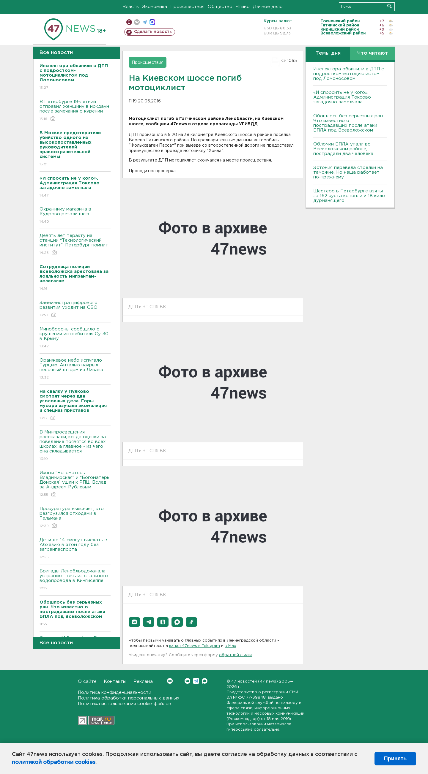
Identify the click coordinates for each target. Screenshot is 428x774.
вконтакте (137, 22)
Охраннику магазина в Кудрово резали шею (75, 215)
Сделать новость (153, 32)
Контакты (115, 681)
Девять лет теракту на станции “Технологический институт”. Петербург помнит (75, 244)
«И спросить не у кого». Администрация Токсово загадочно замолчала (342, 97)
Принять (395, 759)
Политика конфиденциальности (114, 692)
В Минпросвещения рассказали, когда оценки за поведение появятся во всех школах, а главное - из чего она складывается (75, 445)
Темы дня (328, 53)
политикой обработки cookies (53, 762)
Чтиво (243, 7)
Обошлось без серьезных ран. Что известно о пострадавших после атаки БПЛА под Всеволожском (348, 123)
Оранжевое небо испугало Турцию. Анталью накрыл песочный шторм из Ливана (75, 369)
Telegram (196, 681)
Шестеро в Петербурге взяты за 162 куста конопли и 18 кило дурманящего (349, 195)
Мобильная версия (129, 22)
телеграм (144, 22)
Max (204, 681)
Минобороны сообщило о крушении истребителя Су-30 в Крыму (75, 338)
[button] (134, 622)
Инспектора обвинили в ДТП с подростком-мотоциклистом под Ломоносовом (348, 73)
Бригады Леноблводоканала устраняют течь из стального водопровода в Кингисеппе (75, 580)
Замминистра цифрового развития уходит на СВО (75, 309)
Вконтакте (170, 681)
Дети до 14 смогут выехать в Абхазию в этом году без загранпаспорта (75, 549)
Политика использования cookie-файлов (124, 704)
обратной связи (235, 655)
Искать (389, 6)
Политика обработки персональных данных (129, 698)
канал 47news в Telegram (194, 646)
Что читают (372, 53)
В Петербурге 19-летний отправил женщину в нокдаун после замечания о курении (75, 110)
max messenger (152, 22)
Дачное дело (268, 7)
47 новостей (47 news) (254, 681)
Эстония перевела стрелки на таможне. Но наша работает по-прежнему (348, 172)
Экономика (154, 7)
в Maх (230, 646)
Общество (220, 7)
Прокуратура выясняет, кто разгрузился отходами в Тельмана (75, 517)
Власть (130, 7)
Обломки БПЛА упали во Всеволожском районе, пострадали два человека (343, 149)
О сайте (87, 681)
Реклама (143, 681)
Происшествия (187, 7)
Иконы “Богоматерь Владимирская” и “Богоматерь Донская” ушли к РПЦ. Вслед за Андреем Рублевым (75, 484)
